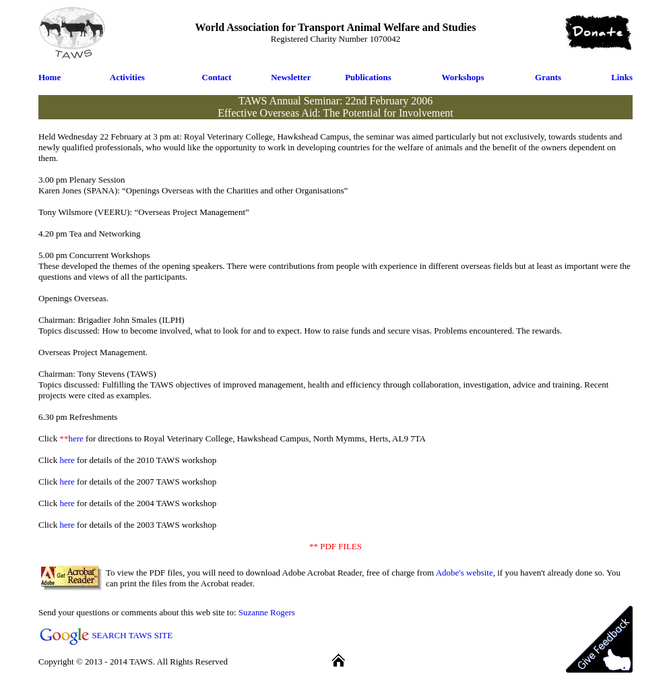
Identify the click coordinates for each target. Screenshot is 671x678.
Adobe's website (464, 572)
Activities (127, 77)
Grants (548, 77)
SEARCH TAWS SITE (132, 635)
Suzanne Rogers (266, 612)
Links (622, 77)
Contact (217, 77)
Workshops (463, 77)
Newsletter (291, 77)
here (75, 438)
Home (49, 77)
